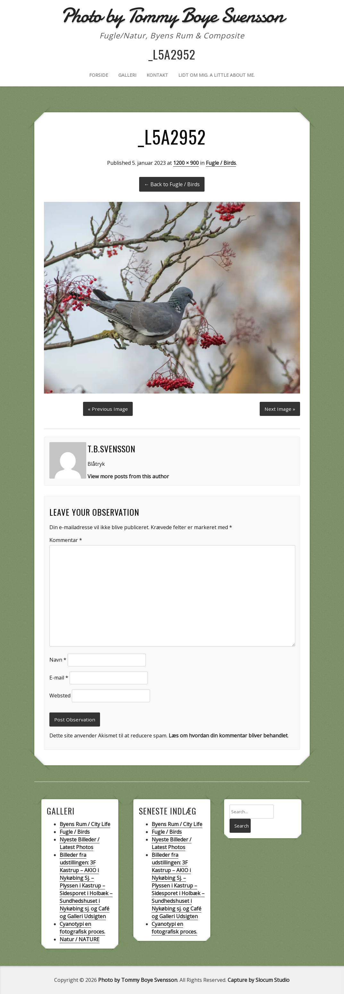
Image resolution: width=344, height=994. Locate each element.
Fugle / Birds (221, 162)
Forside (98, 75)
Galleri (127, 75)
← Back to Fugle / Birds (172, 184)
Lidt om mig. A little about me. (216, 75)
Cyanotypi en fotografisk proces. (82, 927)
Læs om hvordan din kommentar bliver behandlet (228, 735)
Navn (57, 659)
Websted (60, 694)
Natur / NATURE (79, 939)
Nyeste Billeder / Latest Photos (79, 843)
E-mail (58, 676)
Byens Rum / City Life (85, 824)
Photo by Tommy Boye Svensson (137, 979)
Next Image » (279, 407)
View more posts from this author (128, 475)
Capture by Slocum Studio (258, 979)
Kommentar (65, 539)
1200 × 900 (186, 162)
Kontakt (157, 75)
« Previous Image (108, 407)
